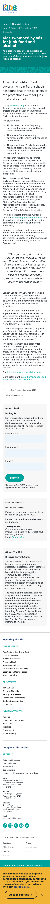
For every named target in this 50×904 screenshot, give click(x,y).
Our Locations (9, 770)
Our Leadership (10, 763)
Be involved (10, 682)
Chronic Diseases (10, 655)
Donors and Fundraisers (13, 720)
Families (6, 717)
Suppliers (7, 727)
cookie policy (21, 886)
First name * (11, 433)
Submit (14, 477)
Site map (6, 855)
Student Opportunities (13, 701)
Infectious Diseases (11, 658)
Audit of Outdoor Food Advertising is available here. (24, 378)
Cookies (6, 851)
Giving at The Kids (11, 691)
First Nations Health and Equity (16, 652)
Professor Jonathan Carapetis (27, 217)
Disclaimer (7, 843)
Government (8, 730)
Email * (9, 461)
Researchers (8, 723)
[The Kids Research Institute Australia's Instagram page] (10, 825)
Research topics (10, 675)
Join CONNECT (9, 687)
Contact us (7, 704)
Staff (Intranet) (9, 733)
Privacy (29, 843)
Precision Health (10, 662)
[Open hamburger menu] (43, 8)
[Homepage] (10, 8)
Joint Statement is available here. (24, 372)
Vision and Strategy (11, 760)
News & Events (19, 24)
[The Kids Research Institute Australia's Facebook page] (5, 825)
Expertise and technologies (15, 672)
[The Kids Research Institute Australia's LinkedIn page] (27, 825)
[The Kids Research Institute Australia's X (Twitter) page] (16, 825)
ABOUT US (8, 754)
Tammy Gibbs (19, 537)
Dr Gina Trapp (17, 105)
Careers (29, 851)
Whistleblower (8, 847)
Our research (11, 646)
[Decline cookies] (41, 894)
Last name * (11, 447)
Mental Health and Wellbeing (16, 668)
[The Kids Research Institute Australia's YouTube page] (21, 825)
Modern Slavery (32, 847)
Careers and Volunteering (14, 697)
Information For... (14, 711)
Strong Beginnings (11, 665)
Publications (8, 766)
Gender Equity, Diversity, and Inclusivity (20, 773)
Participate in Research (13, 694)
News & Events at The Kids (16, 28)
